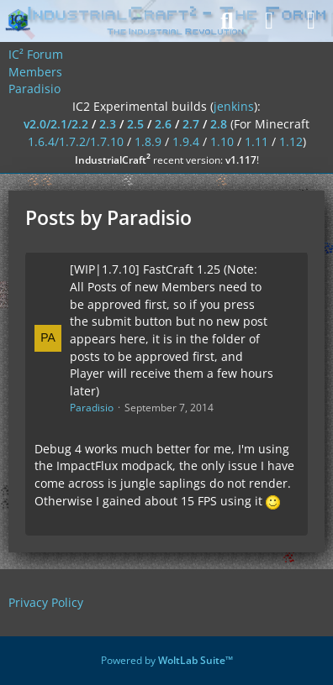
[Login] (269, 21)
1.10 (222, 141)
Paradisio (92, 407)
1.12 (291, 141)
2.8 (218, 124)
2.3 (107, 124)
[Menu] (311, 21)
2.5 (135, 124)
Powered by (167, 660)
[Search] (227, 21)
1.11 (256, 141)
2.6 (163, 124)
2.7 (190, 124)
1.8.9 (148, 141)
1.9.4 (185, 141)
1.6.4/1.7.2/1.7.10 (76, 141)
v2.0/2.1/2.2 (56, 124)
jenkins (234, 106)
